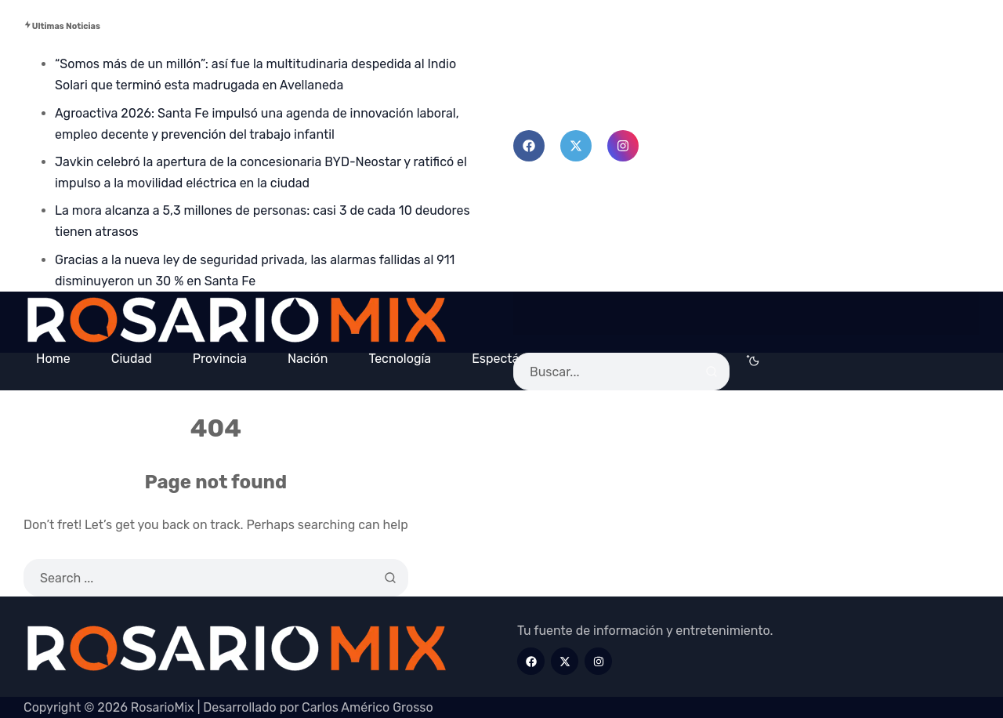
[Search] (711, 371)
